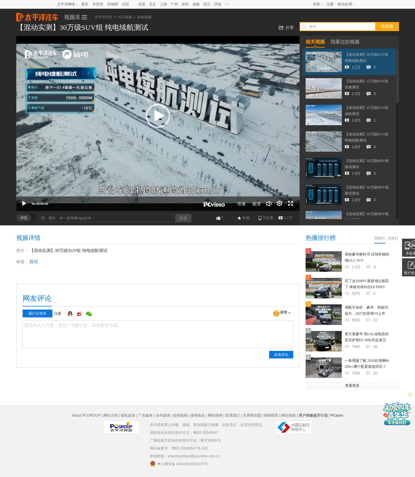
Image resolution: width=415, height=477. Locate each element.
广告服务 (145, 415)
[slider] (158, 197)
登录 (316, 4)
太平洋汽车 (37, 15)
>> (227, 4)
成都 (196, 4)
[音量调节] (269, 204)
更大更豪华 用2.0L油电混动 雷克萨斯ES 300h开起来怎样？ (366, 340)
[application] (158, 123)
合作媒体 (163, 415)
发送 (183, 218)
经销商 (112, 4)
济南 (217, 4)
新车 (85, 4)
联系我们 (232, 415)
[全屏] (291, 204)
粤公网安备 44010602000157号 (179, 464)
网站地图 (288, 415)
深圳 (185, 4)
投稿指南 (180, 415)
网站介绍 (110, 415)
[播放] (24, 204)
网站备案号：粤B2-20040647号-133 (179, 448)
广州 (174, 4)
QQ (71, 313)
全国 (141, 4)
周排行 (379, 238)
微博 (80, 313)
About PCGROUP (86, 415)
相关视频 (315, 41)
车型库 (98, 4)
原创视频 (144, 17)
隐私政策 (128, 415)
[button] (158, 116)
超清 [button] (256, 203)
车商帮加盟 (252, 415)
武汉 (206, 4)
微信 (89, 313)
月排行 (393, 238)
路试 (34, 261)
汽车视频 (125, 17)
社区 (125, 4)
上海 (163, 4)
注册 (330, 4)
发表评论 (281, 355)
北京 (152, 4)
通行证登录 (37, 313)
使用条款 (197, 415)
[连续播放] (280, 204)
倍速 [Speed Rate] (241, 203)
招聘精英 (271, 415)
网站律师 (215, 415)
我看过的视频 (345, 41)
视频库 (72, 17)
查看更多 (352, 385)
